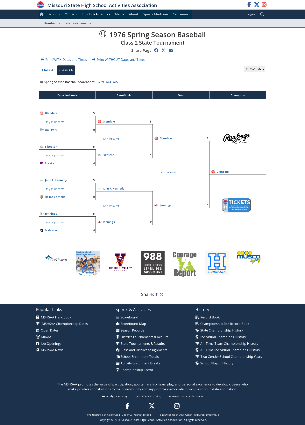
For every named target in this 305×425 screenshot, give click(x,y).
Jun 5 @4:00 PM (168, 172)
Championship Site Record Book (224, 324)
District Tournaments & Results (144, 337)
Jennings (165, 205)
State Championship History (221, 330)
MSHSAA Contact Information (186, 396)
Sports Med (155, 14)
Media (119, 14)
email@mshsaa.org (117, 396)
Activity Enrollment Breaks (140, 363)
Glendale (51, 113)
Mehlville (51, 230)
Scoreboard (129, 317)
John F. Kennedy (56, 180)
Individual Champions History (223, 337)
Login (251, 14)
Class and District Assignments (144, 350)
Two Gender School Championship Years (231, 357)
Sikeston (51, 146)
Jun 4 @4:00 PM (111, 205)
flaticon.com (114, 414)
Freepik (147, 414)
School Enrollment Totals (140, 357)
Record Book (210, 317)
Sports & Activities (96, 14)
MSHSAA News (52, 350)
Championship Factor (137, 370)
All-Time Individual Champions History (230, 350)
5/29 (100, 82)
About (133, 14)
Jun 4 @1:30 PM (111, 138)
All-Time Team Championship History (229, 344)
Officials (71, 14)
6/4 (108, 82)
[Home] (42, 14)
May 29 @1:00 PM (55, 122)
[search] (263, 14)
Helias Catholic (55, 197)
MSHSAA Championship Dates (62, 323)
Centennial (181, 14)
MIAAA (46, 337)
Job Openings (51, 344)
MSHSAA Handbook (56, 317)
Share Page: (141, 50)
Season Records (132, 330)
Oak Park (51, 130)
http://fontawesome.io (206, 414)
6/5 (115, 82)
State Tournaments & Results (143, 344)
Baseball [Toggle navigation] (65, 23)
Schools (54, 14)
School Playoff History (216, 363)
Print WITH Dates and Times (66, 59)
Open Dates (50, 330)
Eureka (49, 163)
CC (130, 414)
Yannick (138, 414)
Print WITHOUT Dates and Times (121, 59)
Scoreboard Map (133, 324)
